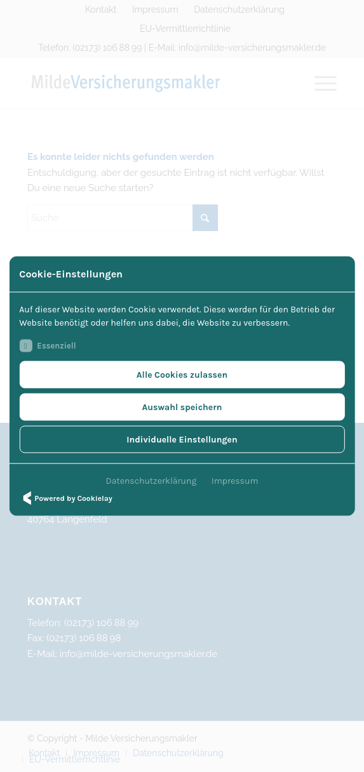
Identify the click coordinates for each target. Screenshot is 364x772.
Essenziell (47, 346)
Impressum (235, 481)
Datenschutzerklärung (151, 481)
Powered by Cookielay (65, 498)
